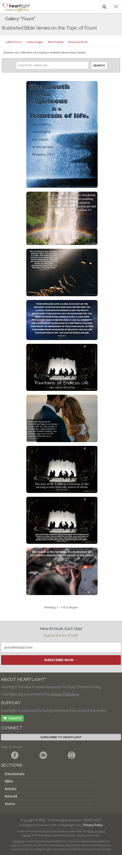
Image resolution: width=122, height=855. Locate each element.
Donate (12, 718)
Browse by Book (78, 42)
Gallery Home (14, 42)
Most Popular (56, 42)
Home (10, 803)
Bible (9, 781)
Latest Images (35, 42)
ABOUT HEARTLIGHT (23, 679)
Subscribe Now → (61, 660)
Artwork (11, 796)
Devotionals (14, 774)
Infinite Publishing (65, 694)
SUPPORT (11, 703)
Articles (10, 789)
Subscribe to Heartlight (61, 737)
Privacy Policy (93, 825)
